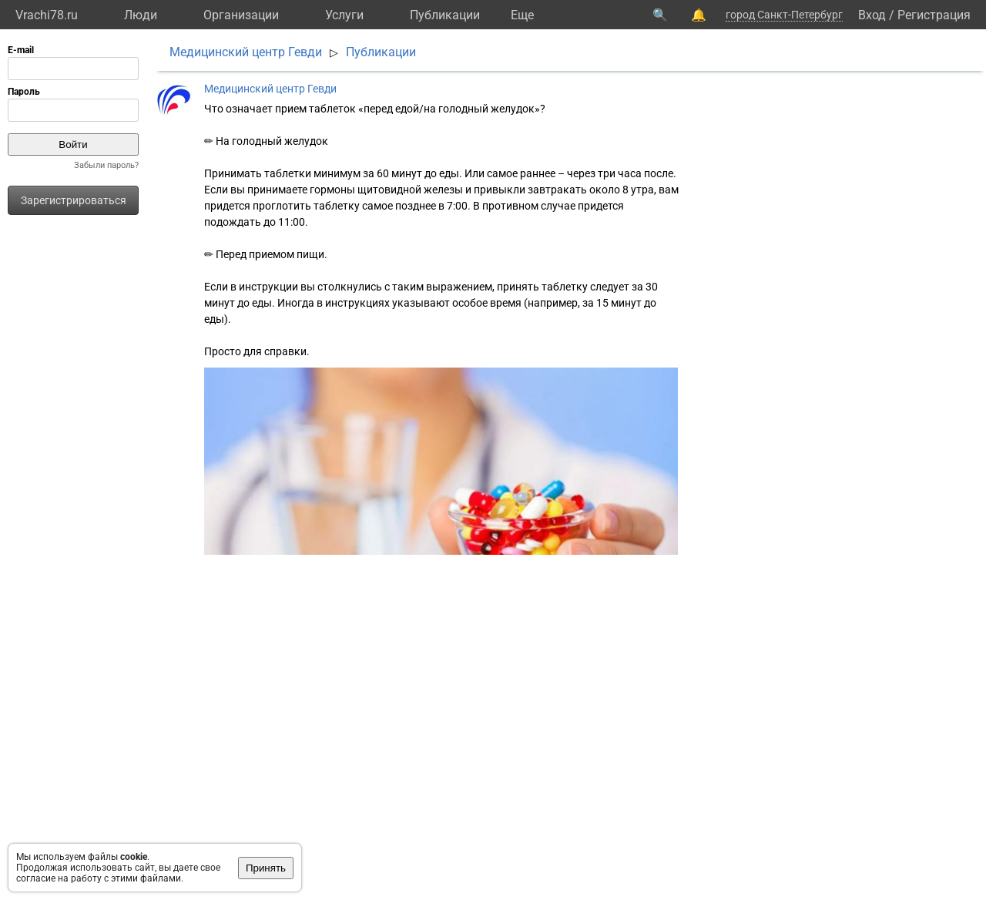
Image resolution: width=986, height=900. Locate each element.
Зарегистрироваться (73, 200)
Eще (522, 15)
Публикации (445, 15)
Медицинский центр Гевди (245, 52)
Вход (872, 15)
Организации (241, 15)
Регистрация (934, 15)
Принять (266, 868)
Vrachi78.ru (46, 15)
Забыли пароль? (106, 165)
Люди (140, 15)
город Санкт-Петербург (784, 14)
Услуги (344, 15)
